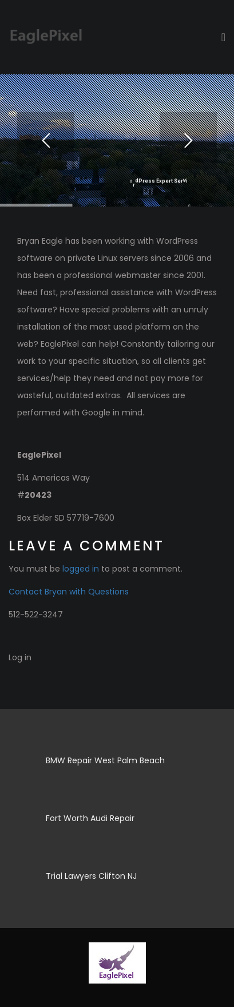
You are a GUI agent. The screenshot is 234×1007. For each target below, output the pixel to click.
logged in (80, 568)
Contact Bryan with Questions (69, 591)
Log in (20, 657)
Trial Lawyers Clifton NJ (91, 876)
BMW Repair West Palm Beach (105, 760)
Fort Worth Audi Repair (90, 818)
